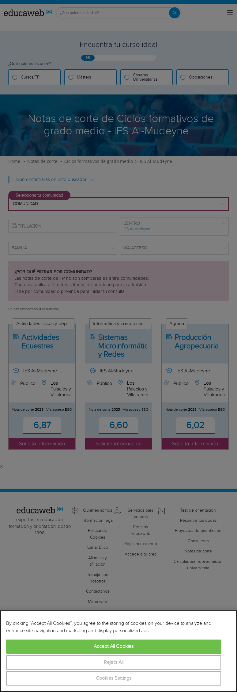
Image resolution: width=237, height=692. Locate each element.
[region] (118, 651)
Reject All (114, 662)
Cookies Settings (114, 678)
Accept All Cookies (114, 646)
